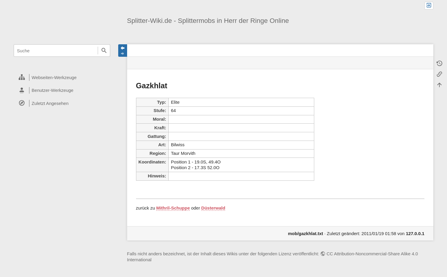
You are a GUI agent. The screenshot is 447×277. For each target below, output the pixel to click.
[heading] (62, 78)
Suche (104, 50)
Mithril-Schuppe (173, 207)
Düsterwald (213, 207)
